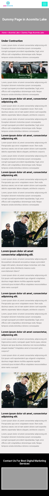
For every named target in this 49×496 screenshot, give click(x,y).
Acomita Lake (14, 33)
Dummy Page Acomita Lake (32, 33)
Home (4, 33)
